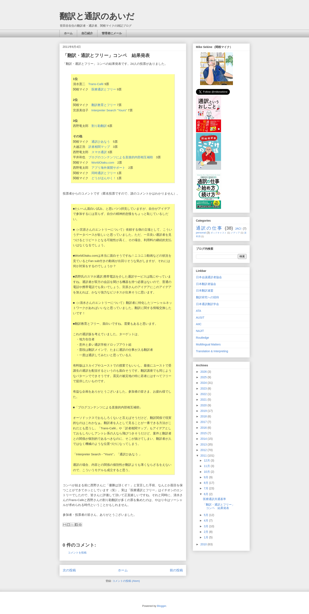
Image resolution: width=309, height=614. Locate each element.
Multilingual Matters (208, 344)
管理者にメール (112, 33)
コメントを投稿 (77, 552)
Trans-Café (96, 84)
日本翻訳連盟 (204, 290)
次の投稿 (69, 570)
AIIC (199, 324)
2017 (204, 422)
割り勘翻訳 (99, 126)
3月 (206, 526)
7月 (206, 488)
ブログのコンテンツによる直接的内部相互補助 (120, 157)
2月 (206, 531)
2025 (204, 377)
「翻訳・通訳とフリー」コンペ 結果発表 (219, 506)
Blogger (161, 605)
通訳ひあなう (100, 141)
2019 (204, 410)
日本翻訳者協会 (206, 284)
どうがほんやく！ (103, 178)
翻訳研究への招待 (207, 297)
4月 (206, 520)
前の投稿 (176, 570)
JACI (238, 228)
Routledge (202, 337)
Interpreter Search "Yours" (109, 110)
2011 (204, 455)
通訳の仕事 (209, 228)
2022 (204, 394)
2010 (204, 544)
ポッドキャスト (219, 232)
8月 (206, 482)
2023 (204, 388)
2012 (204, 450)
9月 (206, 477)
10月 (207, 471)
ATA (198, 310)
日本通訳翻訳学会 (207, 304)
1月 (206, 537)
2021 (204, 399)
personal (201, 232)
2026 (204, 371)
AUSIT (200, 317)
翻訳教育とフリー (103, 105)
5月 (206, 515)
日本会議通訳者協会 (209, 277)
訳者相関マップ (99, 146)
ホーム (68, 33)
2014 (204, 438)
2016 (204, 427)
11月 (207, 466)
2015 (204, 433)
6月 (206, 494)
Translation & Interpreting (212, 351)
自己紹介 (87, 33)
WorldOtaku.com (102, 162)
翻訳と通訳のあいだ (96, 16)
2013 (204, 444)
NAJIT (200, 331)
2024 (204, 382)
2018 (204, 416)
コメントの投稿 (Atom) (126, 580)
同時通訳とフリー (103, 173)
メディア (235, 232)
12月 (207, 460)
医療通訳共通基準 (214, 499)
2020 (204, 405)
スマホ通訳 (99, 152)
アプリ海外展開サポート (108, 167)
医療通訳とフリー (103, 89)
